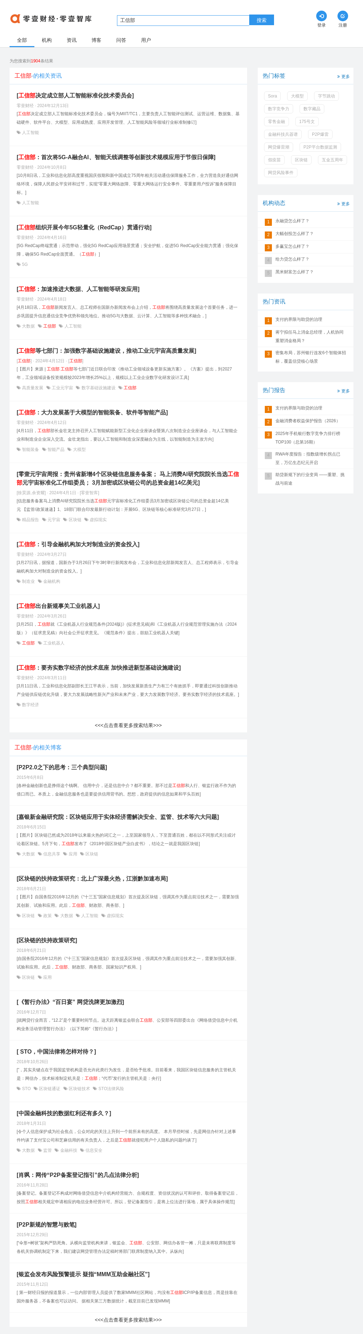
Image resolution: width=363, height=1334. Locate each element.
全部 (22, 40)
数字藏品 (311, 108)
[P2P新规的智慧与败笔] (47, 1225)
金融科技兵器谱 (283, 134)
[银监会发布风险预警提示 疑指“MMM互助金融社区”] (83, 1274)
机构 (47, 40)
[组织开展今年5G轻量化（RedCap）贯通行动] (84, 227)
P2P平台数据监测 (320, 147)
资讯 (72, 40)
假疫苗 (274, 159)
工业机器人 (53, 643)
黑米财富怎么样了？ (294, 271)
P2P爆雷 (320, 134)
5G (24, 264)
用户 (146, 40)
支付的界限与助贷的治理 (298, 319)
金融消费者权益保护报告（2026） (307, 420)
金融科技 (68, 1150)
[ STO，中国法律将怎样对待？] (56, 1052)
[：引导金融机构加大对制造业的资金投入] (78, 544)
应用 (72, 854)
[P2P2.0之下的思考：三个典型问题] (62, 767)
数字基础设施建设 (98, 387)
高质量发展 (33, 387)
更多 (343, 76)
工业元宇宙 (62, 387)
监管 (47, 1150)
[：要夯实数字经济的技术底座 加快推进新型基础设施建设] (99, 668)
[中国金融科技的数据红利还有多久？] (64, 1113)
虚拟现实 (98, 519)
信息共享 (52, 854)
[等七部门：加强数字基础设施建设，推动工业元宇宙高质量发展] (106, 351)
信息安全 (93, 1150)
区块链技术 (79, 1088)
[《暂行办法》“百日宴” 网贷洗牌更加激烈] (70, 1002)
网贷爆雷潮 (278, 147)
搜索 (262, 20)
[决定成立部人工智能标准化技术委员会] (75, 96)
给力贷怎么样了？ (292, 259)
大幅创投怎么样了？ (294, 233)
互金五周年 (332, 159)
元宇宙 (54, 519)
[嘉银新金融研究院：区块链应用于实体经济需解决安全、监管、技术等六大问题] (118, 817)
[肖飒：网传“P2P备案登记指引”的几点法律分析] (78, 1175)
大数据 (28, 326)
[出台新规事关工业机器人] (58, 606)
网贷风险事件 (281, 172)
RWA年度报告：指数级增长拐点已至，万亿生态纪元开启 (307, 458)
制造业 (28, 581)
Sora (272, 96)
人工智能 (30, 132)
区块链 (75, 519)
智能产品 (56, 449)
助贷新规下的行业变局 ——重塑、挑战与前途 (310, 479)
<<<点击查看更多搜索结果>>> (128, 725)
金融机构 (51, 581)
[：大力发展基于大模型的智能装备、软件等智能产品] (92, 412)
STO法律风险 (110, 1088)
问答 (121, 40)
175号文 (307, 121)
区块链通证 (50, 1088)
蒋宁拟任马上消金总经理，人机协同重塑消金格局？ (309, 336)
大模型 (78, 449)
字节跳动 (326, 96)
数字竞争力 (278, 108)
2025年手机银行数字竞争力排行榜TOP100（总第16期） (307, 438)
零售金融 (276, 121)
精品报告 (30, 519)
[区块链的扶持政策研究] (47, 940)
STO (26, 1088)
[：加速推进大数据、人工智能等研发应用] (78, 289)
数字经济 (30, 704)
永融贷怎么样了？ (292, 220)
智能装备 (30, 449)
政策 (47, 915)
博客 (96, 40)
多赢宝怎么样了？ (292, 246)
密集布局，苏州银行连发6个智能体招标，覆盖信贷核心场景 (310, 357)
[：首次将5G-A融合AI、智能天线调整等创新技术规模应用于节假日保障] (116, 157)
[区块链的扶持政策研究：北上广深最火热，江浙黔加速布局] (92, 879)
